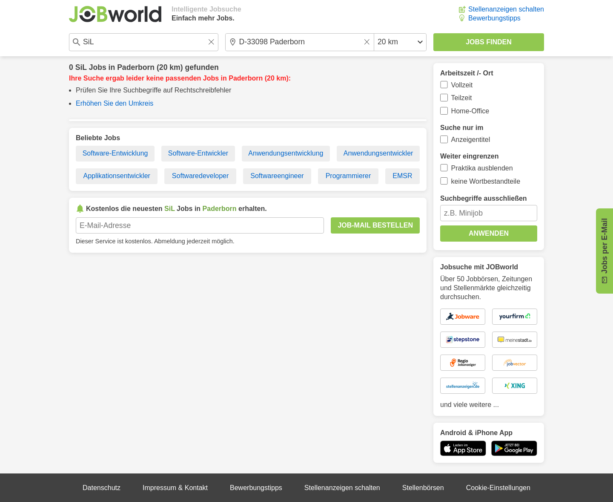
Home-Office (470, 111)
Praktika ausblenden (482, 168)
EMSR (402, 175)
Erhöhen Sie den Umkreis (114, 103)
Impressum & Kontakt (175, 487)
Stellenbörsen (423, 487)
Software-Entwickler (198, 153)
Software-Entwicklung (115, 153)
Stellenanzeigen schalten (506, 9)
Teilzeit (461, 97)
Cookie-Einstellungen (498, 487)
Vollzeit (462, 85)
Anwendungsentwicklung (285, 153)
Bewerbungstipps (494, 18)
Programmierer (348, 175)
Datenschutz (101, 487)
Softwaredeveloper (200, 175)
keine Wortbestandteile (485, 181)
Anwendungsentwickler (378, 153)
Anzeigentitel (470, 139)
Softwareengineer (277, 175)
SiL (81, 67)
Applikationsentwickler (116, 175)
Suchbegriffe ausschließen (483, 198)
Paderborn (136, 67)
